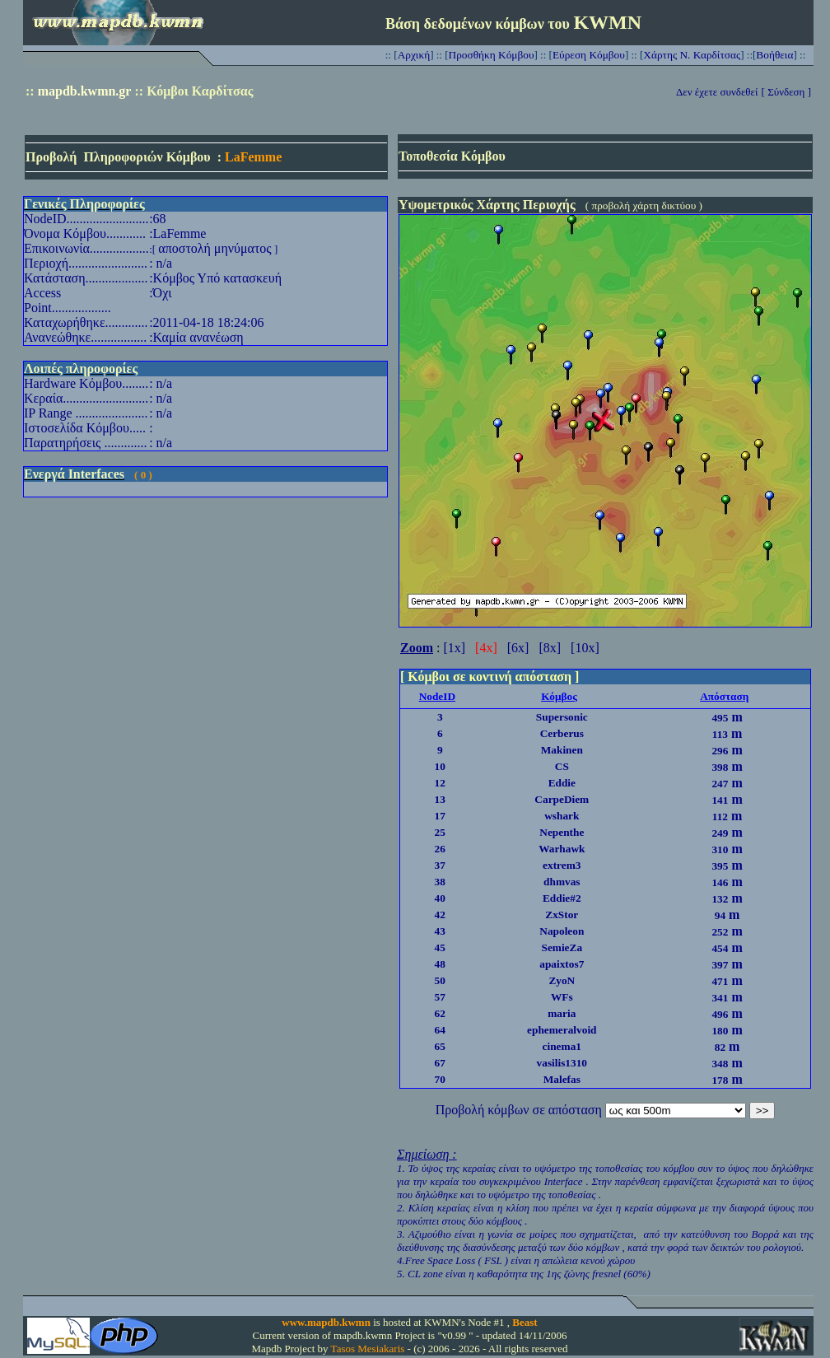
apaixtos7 (561, 964)
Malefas (562, 1079)
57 (440, 997)
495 (719, 718)
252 (719, 932)
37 (440, 865)
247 (719, 783)
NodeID (437, 696)
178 (719, 1080)
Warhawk (562, 848)
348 (719, 1063)
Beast (524, 1322)
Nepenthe (561, 832)
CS (562, 766)
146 (719, 882)
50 (440, 980)
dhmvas (561, 881)
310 (719, 849)
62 (440, 1013)
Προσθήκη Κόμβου (491, 55)
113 (720, 734)
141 (719, 800)
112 (720, 816)
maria (562, 1013)
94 (720, 915)
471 (719, 981)
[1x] (454, 648)
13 (440, 799)
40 (440, 898)
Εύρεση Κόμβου (589, 55)
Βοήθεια (774, 55)
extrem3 (562, 865)
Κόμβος (559, 696)
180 (719, 1030)
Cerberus (562, 733)
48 (440, 964)
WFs (562, 997)
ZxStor (561, 914)
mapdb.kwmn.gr (85, 91)
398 (719, 767)
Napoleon (561, 931)
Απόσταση (724, 696)
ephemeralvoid (561, 1030)
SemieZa (561, 947)
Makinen (562, 750)
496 (719, 1014)
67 (440, 1063)
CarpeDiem (561, 799)
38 (440, 881)
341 (719, 998)
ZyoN (561, 980)
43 (440, 931)
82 (720, 1047)
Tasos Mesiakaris (368, 1348)
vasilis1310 (562, 1063)
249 (719, 833)
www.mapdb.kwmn (326, 1322)
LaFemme (253, 157)
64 (440, 1030)
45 (440, 947)
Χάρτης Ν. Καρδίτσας (691, 55)
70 (440, 1079)
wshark (561, 816)
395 (719, 866)
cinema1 (562, 1046)
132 (719, 899)
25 (440, 832)
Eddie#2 (562, 898)
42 (440, 914)
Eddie (562, 783)
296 (719, 750)
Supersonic (562, 717)
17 (440, 816)
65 (440, 1046)
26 (440, 848)
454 (719, 948)
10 (440, 766)
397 (719, 965)
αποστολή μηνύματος (214, 248)
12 (440, 783)
